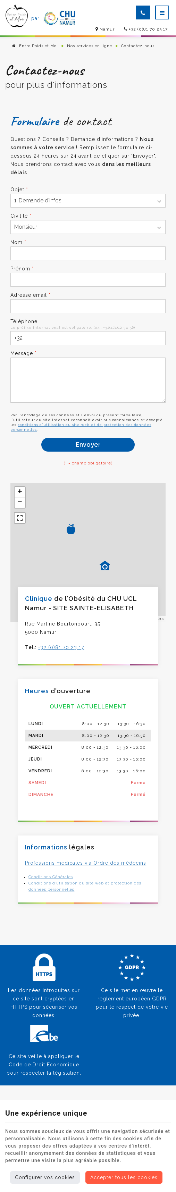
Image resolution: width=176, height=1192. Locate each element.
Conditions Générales (50, 877)
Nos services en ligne (89, 46)
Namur (104, 29)
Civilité (21, 216)
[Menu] (162, 12)
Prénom (22, 268)
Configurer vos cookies (45, 1177)
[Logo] (18, 18)
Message (23, 353)
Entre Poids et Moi (35, 46)
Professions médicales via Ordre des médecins (85, 863)
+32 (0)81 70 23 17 (146, 29)
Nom (18, 242)
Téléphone (23, 321)
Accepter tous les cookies (124, 1177)
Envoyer (88, 444)
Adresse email (30, 295)
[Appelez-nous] (143, 12)
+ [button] (19, 492)
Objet (19, 189)
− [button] (19, 502)
